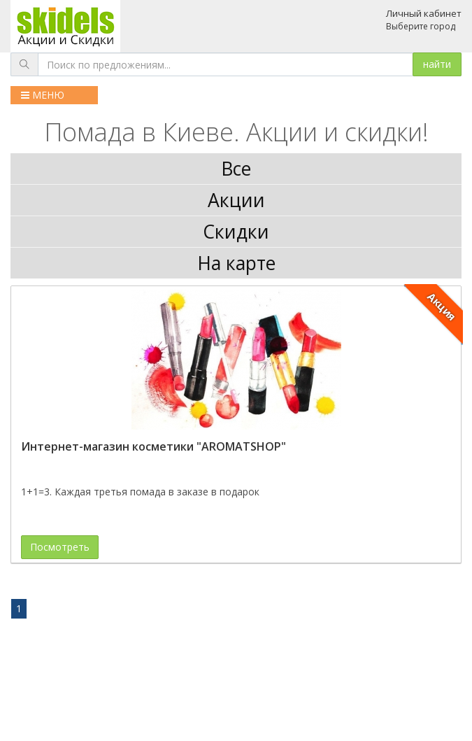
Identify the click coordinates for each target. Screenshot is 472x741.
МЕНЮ (42, 94)
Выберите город (420, 26)
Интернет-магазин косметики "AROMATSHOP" (153, 446)
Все (236, 168)
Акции (236, 200)
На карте (236, 263)
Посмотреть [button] (60, 546)
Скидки (236, 231)
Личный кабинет (424, 13)
